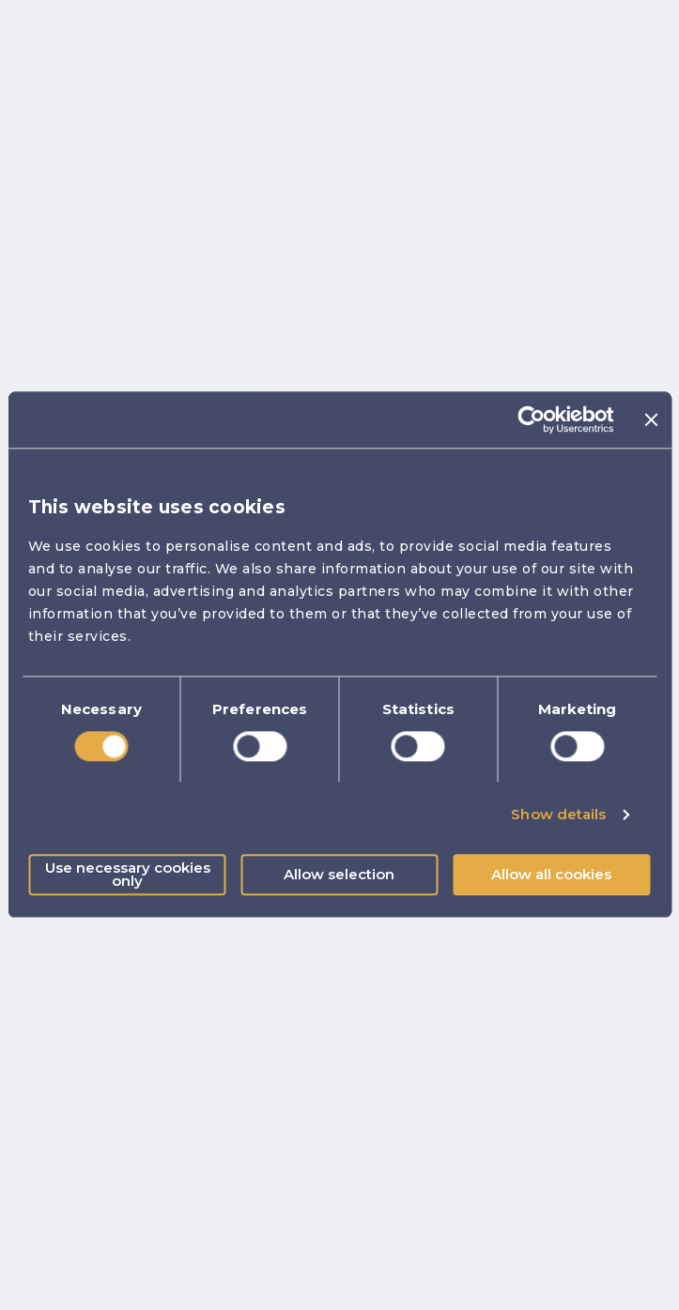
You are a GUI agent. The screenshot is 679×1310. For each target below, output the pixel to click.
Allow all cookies (551, 875)
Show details (558, 814)
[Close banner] (650, 419)
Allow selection (339, 875)
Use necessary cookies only (127, 875)
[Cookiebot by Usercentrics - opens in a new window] (532, 419)
